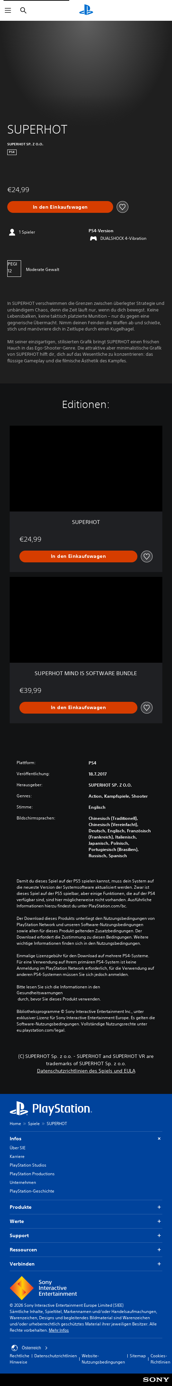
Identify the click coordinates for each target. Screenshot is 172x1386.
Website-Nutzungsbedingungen (103, 1359)
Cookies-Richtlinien (160, 1359)
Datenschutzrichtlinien (55, 1356)
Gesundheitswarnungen (40, 993)
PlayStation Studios (28, 1165)
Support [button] (86, 1235)
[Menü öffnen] (8, 10)
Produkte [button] (86, 1207)
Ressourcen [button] (86, 1250)
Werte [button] (86, 1221)
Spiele (34, 1123)
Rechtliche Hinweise (19, 1359)
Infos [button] (86, 1138)
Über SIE (17, 1148)
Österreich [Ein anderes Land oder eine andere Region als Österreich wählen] (29, 1348)
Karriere (17, 1156)
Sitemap (138, 1356)
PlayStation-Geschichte (32, 1191)
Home (15, 1123)
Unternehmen (23, 1182)
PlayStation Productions (32, 1174)
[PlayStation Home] (86, 10)
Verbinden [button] (86, 1264)
